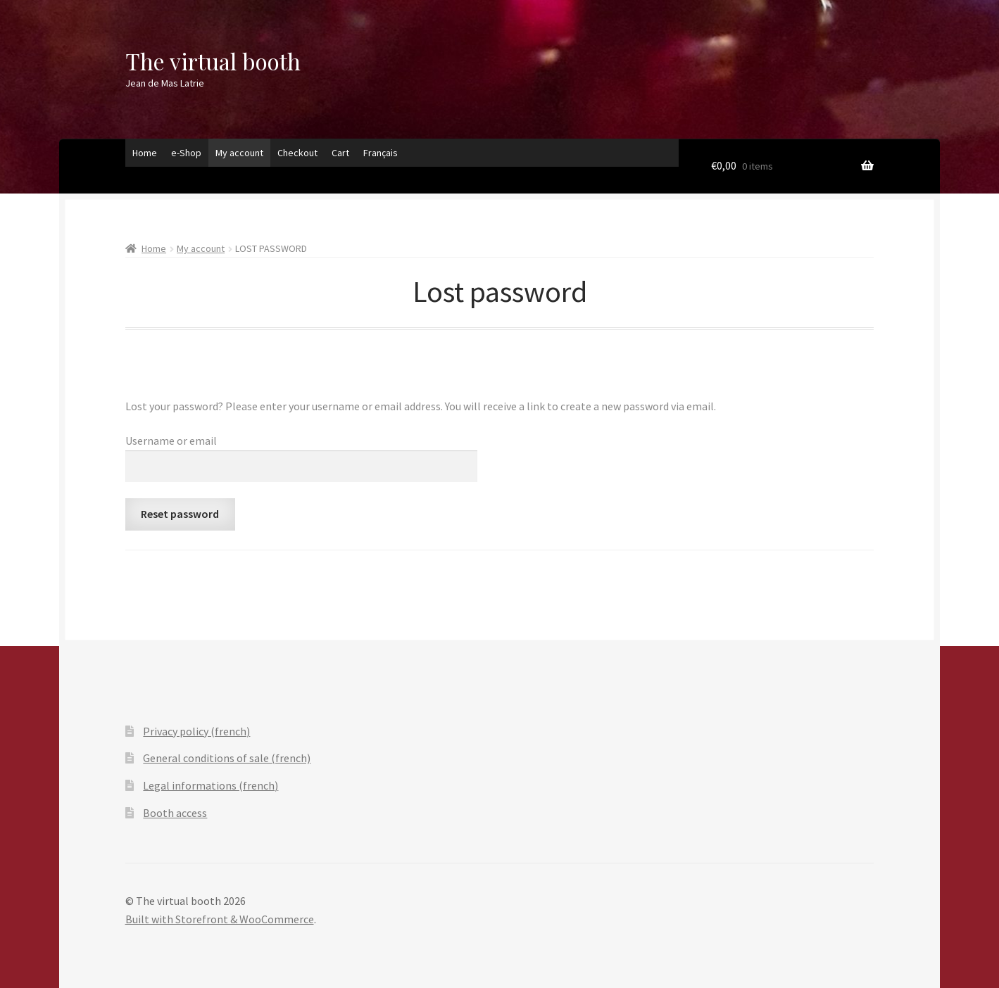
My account (239, 152)
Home (144, 152)
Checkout (297, 152)
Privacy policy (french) (196, 731)
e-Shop (186, 152)
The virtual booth (213, 61)
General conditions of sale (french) (226, 758)
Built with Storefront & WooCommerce (219, 919)
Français (380, 152)
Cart (340, 152)
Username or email (171, 440)
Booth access (175, 813)
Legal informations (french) (210, 785)
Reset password (180, 514)
